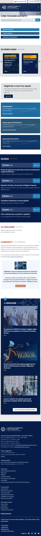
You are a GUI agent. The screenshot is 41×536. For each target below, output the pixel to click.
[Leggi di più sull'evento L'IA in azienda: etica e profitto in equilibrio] (20, 214)
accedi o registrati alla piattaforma (14, 257)
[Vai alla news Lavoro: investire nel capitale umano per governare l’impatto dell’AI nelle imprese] (5, 403)
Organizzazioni (4, 489)
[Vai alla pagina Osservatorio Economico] (20, 146)
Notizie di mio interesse (7, 491)
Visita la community (20, 286)
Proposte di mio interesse (7, 495)
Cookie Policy (4, 506)
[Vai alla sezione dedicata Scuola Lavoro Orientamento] (20, 130)
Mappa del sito (4, 508)
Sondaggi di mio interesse (7, 496)
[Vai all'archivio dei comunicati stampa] (25, 409)
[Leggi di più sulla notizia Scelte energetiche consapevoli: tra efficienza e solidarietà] (5, 71)
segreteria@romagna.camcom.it (22, 447)
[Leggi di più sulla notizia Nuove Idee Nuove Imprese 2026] (24, 71)
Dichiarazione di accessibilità (8, 478)
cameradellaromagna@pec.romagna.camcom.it (26, 445)
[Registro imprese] (20, 29)
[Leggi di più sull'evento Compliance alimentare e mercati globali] (20, 201)
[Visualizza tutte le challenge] (19, 227)
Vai (37, 20)
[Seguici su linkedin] (35, 533)
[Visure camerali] (20, 33)
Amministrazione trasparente (8, 471)
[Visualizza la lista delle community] (19, 242)
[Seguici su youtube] (38, 533)
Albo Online (4, 473)
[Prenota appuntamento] (20, 37)
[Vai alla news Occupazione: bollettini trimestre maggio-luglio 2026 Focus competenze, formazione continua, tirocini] (5, 335)
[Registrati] (8, 96)
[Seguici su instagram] (32, 533)
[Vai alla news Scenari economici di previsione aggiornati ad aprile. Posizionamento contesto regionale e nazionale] (5, 370)
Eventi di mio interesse (6, 498)
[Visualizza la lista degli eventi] (13, 159)
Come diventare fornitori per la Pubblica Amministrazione (15, 482)
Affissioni (3, 475)
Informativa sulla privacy (7, 510)
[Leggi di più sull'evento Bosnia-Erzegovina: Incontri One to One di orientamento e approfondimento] (20, 171)
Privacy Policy (4, 504)
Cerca (11, 20)
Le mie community (5, 493)
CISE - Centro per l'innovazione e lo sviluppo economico (15, 462)
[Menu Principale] (2, 7)
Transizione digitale (5, 476)
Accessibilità (4, 480)
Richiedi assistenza (6, 514)
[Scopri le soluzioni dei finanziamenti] (20, 114)
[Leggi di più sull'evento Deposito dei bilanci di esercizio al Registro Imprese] (20, 185)
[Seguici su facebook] (28, 533)
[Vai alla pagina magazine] (21, 303)
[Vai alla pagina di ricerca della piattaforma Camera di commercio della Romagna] (38, 7)
